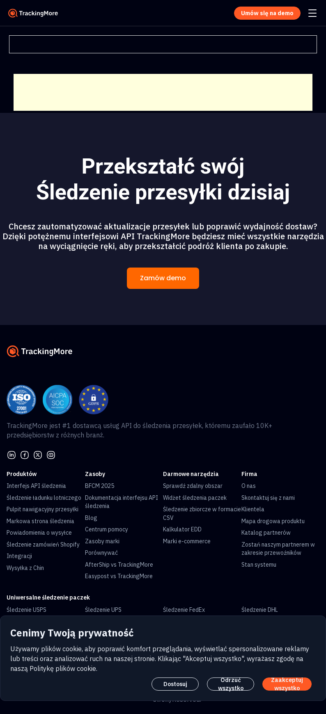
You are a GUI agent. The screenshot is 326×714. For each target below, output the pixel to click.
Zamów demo (163, 278)
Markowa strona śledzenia (40, 521)
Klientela (252, 509)
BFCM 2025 (99, 486)
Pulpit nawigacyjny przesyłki (42, 509)
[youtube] (51, 454)
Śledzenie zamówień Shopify (43, 544)
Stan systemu (258, 564)
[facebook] (25, 454)
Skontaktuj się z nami (268, 497)
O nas (248, 486)
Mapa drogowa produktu (273, 521)
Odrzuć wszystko (230, 684)
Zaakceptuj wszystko (287, 684)
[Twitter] (38, 454)
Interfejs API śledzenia (36, 486)
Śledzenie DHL (259, 609)
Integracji (19, 556)
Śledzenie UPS (103, 609)
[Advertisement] (163, 92)
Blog (91, 518)
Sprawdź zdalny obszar (193, 486)
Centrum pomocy (106, 529)
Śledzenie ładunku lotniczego (44, 497)
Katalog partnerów (266, 532)
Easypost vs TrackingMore (119, 576)
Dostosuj (175, 684)
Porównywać (101, 552)
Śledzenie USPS (26, 609)
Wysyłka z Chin (25, 568)
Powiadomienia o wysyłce (39, 532)
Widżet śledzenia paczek (195, 497)
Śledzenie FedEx (184, 609)
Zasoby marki (102, 541)
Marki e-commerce (187, 541)
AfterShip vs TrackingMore (119, 564)
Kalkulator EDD (182, 529)
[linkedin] (11, 454)
